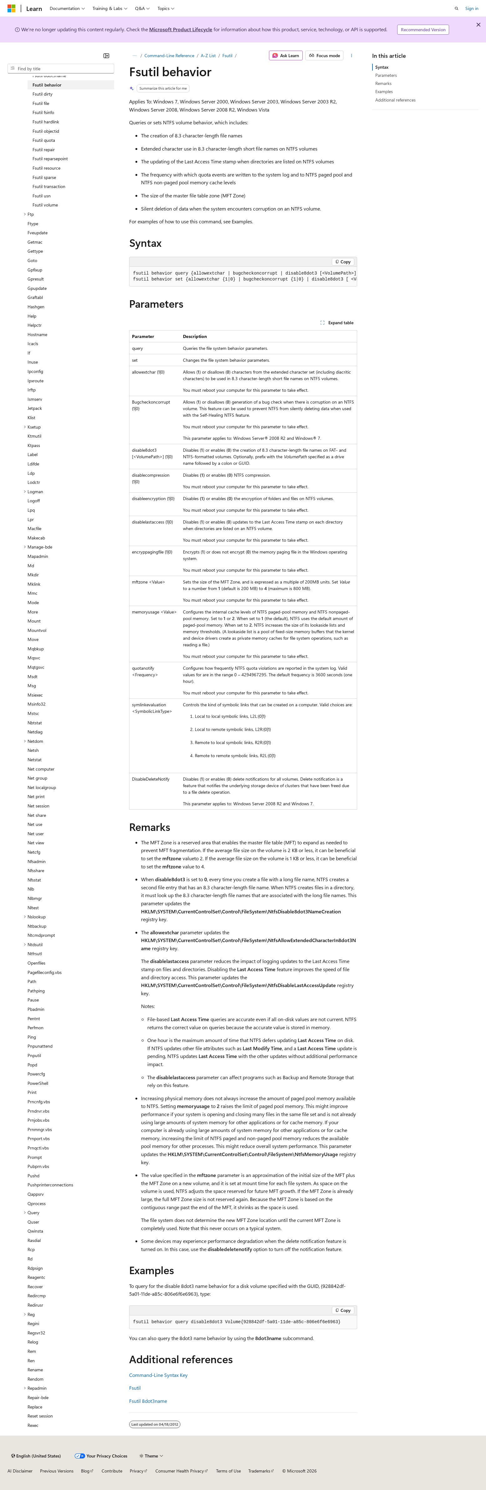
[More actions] (351, 56)
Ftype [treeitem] (33, 223)
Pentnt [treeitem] (34, 1018)
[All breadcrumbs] (134, 56)
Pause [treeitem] (33, 1000)
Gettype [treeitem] (35, 251)
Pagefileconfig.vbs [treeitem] (45, 972)
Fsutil (227, 55)
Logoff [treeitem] (34, 501)
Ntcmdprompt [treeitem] (41, 935)
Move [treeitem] (33, 639)
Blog (85, 1471)
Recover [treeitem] (35, 1286)
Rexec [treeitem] (33, 1425)
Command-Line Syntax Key (158, 1375)
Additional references (395, 100)
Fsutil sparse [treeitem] (44, 177)
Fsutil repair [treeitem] (44, 149)
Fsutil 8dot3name (148, 1401)
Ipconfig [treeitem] (35, 371)
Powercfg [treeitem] (36, 1074)
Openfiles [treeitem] (36, 963)
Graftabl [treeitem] (35, 297)
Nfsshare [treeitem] (36, 870)
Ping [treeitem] (32, 1037)
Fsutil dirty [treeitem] (43, 94)
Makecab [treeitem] (36, 538)
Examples (384, 91)
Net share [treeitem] (37, 815)
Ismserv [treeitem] (35, 399)
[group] (243, 276)
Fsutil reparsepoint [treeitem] (50, 158)
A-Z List (208, 55)
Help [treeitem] (32, 316)
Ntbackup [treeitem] (37, 926)
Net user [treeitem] (36, 834)
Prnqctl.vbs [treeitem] (38, 1148)
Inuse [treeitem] (33, 362)
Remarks (383, 83)
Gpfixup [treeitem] (35, 270)
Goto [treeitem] (32, 260)
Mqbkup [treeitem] (36, 649)
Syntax (381, 67)
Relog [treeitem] (33, 1342)
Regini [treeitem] (33, 1323)
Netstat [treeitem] (35, 759)
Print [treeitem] (32, 1092)
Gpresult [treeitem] (36, 279)
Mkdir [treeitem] (33, 575)
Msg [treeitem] (32, 685)
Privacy (137, 1471)
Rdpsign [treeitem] (35, 1268)
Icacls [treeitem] (33, 343)
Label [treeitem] (33, 454)
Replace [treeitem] (35, 1407)
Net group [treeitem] (37, 778)
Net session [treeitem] (38, 806)
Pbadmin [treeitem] (36, 1009)
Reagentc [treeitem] (36, 1277)
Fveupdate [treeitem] (38, 233)
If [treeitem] (29, 353)
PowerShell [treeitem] (38, 1083)
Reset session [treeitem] (40, 1416)
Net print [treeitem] (36, 796)
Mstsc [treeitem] (33, 713)
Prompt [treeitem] (35, 1157)
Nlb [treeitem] (31, 889)
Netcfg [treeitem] (34, 852)
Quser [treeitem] (33, 1222)
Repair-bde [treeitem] (38, 1397)
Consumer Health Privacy (179, 1471)
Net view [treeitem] (36, 843)
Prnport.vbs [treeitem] (39, 1138)
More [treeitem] (33, 612)
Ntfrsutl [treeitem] (35, 953)
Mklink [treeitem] (34, 584)
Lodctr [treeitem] (34, 482)
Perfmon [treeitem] (35, 1028)
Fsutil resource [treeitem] (46, 168)
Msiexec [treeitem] (35, 695)
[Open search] (456, 8)
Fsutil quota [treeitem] (44, 140)
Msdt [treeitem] (33, 676)
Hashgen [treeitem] (36, 307)
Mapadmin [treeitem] (38, 556)
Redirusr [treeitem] (35, 1305)
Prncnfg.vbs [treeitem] (39, 1102)
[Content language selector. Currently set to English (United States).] (36, 1456)
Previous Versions (56, 1471)
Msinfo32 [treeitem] (37, 704)
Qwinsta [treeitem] (35, 1231)
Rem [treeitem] (32, 1351)
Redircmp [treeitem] (37, 1296)
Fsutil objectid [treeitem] (46, 131)
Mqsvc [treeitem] (34, 658)
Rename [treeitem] (35, 1370)
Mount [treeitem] (34, 621)
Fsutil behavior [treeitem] (47, 85)
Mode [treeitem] (33, 602)
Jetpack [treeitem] (35, 408)
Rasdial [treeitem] (34, 1240)
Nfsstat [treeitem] (34, 880)
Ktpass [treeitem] (34, 445)
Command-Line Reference (169, 55)
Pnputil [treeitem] (34, 1055)
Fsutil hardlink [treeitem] (46, 122)
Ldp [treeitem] (31, 473)
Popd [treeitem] (32, 1065)
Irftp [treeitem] (32, 390)
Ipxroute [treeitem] (35, 381)
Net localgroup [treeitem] (42, 787)
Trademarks (259, 1471)
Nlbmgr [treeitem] (35, 898)
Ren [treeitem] (31, 1360)
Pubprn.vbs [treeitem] (38, 1166)
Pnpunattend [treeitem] (40, 1046)
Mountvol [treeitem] (37, 630)
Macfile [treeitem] (34, 528)
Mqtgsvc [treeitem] (36, 667)
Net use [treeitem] (35, 824)
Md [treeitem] (31, 566)
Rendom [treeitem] (35, 1379)
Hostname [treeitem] (37, 334)
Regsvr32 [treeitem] (36, 1333)
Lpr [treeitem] (31, 519)
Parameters (386, 75)
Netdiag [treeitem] (35, 732)
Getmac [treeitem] (35, 242)
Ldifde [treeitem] (33, 464)
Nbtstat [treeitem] (35, 723)
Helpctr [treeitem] (35, 325)
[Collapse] (106, 55)
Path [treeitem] (32, 981)
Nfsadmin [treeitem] (37, 861)
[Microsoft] (12, 8)
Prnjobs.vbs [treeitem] (38, 1120)
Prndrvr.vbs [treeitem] (38, 1111)
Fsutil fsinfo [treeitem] (43, 112)
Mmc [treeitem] (33, 593)
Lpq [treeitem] (31, 510)
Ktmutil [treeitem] (34, 436)
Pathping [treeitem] (36, 991)
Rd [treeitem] (30, 1259)
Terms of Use (228, 1471)
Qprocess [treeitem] (37, 1203)
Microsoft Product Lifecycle (180, 29)
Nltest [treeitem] (33, 908)
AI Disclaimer (20, 1471)
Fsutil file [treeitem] (41, 103)
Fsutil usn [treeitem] (42, 196)
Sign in (471, 8)
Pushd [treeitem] (33, 1176)
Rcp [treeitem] (31, 1249)
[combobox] (61, 69)
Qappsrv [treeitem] (36, 1194)
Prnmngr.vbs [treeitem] (40, 1129)
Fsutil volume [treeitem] (45, 205)
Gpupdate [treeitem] (37, 288)
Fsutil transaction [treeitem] (49, 186)
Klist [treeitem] (31, 417)
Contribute (112, 1471)
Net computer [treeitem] (41, 769)
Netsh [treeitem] (33, 750)
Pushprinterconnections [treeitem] (50, 1185)
